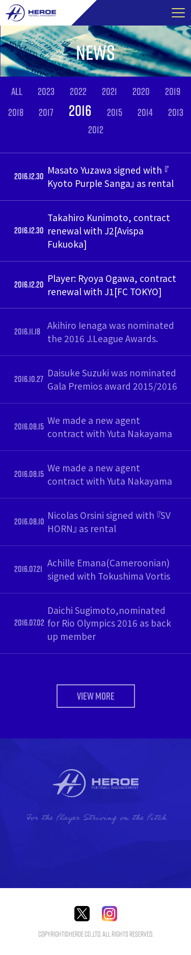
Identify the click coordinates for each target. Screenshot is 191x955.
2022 (78, 91)
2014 (145, 112)
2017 (46, 112)
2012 (95, 130)
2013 (175, 112)
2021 (109, 91)
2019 (172, 91)
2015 (114, 112)
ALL (16, 91)
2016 (80, 110)
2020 (141, 91)
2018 (15, 112)
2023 (46, 91)
